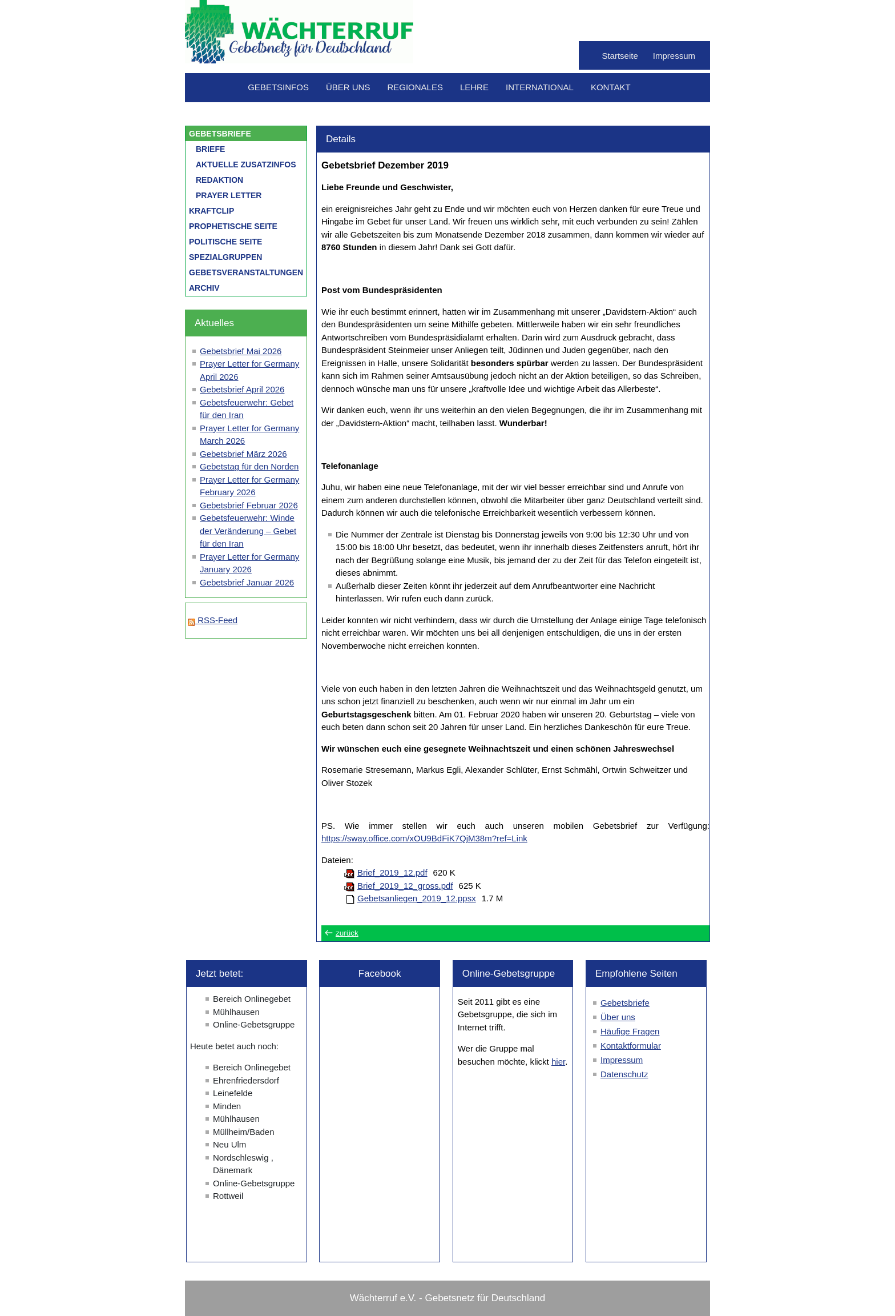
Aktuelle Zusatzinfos (246, 164)
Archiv (204, 287)
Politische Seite (225, 241)
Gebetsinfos (278, 87)
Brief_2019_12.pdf (392, 872)
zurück (347, 933)
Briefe (210, 149)
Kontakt (611, 87)
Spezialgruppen (225, 257)
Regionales (415, 87)
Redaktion (219, 179)
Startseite (620, 56)
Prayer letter (228, 195)
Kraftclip (211, 210)
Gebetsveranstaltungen (246, 272)
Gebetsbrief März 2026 (243, 454)
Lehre (474, 87)
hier (558, 1061)
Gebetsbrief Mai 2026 (240, 351)
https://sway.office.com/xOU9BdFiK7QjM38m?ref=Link (424, 838)
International (540, 87)
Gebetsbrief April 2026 (242, 389)
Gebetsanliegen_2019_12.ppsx (416, 898)
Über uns (348, 87)
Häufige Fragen (629, 1031)
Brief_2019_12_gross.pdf (405, 885)
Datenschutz (624, 1074)
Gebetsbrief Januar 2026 (247, 582)
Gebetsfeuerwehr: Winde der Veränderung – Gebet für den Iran (248, 530)
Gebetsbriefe (220, 133)
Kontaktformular (630, 1045)
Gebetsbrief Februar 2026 (249, 505)
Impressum (674, 56)
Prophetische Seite (233, 226)
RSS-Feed (212, 620)
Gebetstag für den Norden (249, 466)
